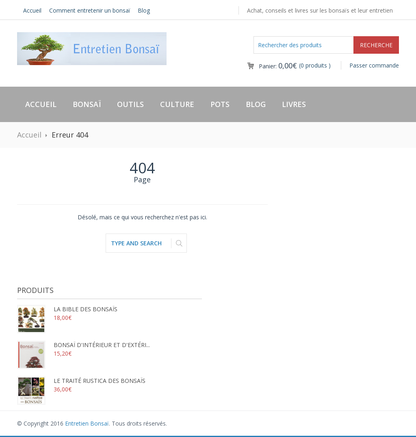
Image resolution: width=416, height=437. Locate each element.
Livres (294, 104)
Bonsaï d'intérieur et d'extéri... (83, 345)
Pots (220, 104)
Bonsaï (87, 104)
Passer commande (374, 65)
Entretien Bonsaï (87, 423)
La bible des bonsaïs (67, 309)
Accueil (32, 10)
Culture (177, 104)
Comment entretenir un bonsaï (89, 10)
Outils (130, 104)
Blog (144, 10)
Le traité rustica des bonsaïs (81, 380)
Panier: (278, 66)
